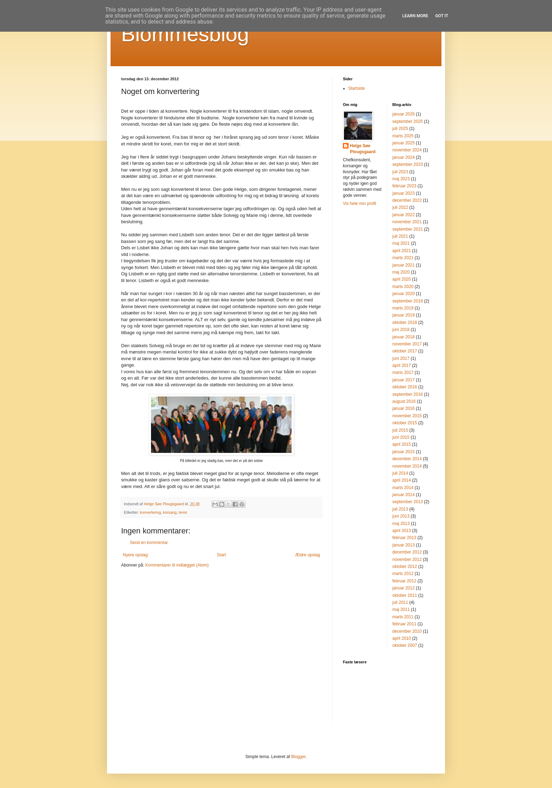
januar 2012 (404, 588)
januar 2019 (404, 315)
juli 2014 (400, 473)
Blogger (298, 756)
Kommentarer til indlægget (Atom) (177, 565)
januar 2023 (404, 193)
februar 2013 (404, 537)
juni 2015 (401, 437)
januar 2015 (404, 451)
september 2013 (408, 501)
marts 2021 (403, 257)
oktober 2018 (405, 322)
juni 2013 (401, 516)
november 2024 (407, 150)
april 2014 (402, 480)
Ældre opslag (307, 554)
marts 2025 (403, 135)
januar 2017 (404, 379)
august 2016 (404, 401)
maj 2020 (401, 272)
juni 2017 (401, 358)
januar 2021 (404, 265)
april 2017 (402, 365)
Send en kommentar (149, 542)
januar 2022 (404, 214)
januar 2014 (404, 494)
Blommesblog (185, 34)
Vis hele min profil (359, 203)
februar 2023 (404, 185)
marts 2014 (403, 487)
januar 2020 (404, 293)
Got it (441, 15)
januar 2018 (404, 336)
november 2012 (407, 559)
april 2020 (402, 279)
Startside (356, 88)
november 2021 (407, 221)
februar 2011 (404, 623)
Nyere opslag (135, 554)
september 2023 (408, 164)
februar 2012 (404, 581)
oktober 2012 (405, 566)
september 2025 (408, 121)
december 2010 (407, 631)
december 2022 (407, 200)
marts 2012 (403, 573)
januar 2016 (404, 408)
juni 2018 (401, 329)
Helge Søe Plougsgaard (363, 148)
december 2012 (407, 552)
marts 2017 (403, 372)
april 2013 (402, 530)
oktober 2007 (405, 645)
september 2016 (408, 394)
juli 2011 (400, 602)
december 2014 (407, 458)
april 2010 (402, 638)
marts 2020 (403, 286)
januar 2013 (404, 545)
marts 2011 (403, 616)
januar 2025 (404, 142)
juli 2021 (400, 236)
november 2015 (407, 415)
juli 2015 (400, 430)
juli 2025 (400, 128)
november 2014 (407, 466)
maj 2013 (401, 523)
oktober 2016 (405, 386)
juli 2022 (400, 207)
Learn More (415, 15)
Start (221, 554)
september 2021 (408, 229)
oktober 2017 (405, 351)
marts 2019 (403, 308)
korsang (169, 512)
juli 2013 (400, 509)
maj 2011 (401, 609)
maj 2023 (401, 178)
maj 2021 (401, 243)
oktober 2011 (405, 595)
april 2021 (402, 250)
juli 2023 (400, 171)
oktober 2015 (405, 422)
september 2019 (408, 301)
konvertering (150, 512)
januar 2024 (404, 157)
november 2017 (407, 344)
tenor (182, 512)
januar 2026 (404, 114)
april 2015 (402, 444)
